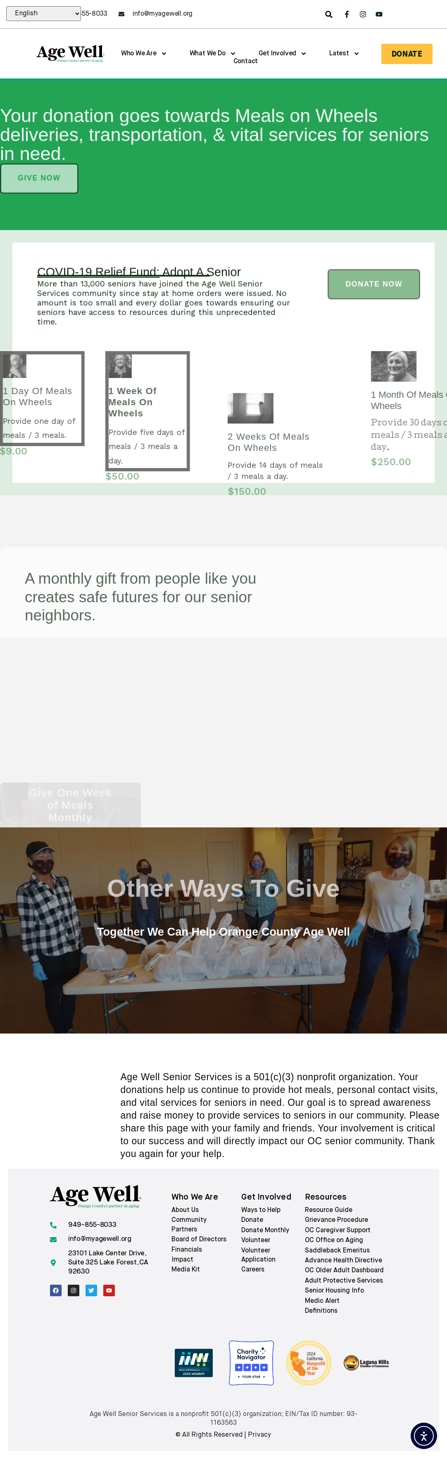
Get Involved (283, 54)
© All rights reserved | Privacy (223, 1435)
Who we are (194, 1197)
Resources (326, 1197)
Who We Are (144, 54)
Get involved (266, 1197)
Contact (245, 61)
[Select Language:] (43, 13)
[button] (328, 14)
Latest (344, 54)
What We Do (213, 54)
